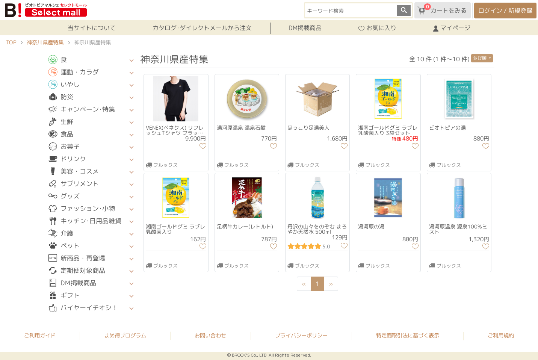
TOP (11, 42)
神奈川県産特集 (45, 42)
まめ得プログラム (125, 335)
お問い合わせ (210, 335)
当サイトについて (92, 28)
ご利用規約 (501, 335)
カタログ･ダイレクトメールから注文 (202, 28)
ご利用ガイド (40, 335)
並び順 (480, 58)
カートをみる (442, 9)
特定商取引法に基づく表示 (407, 335)
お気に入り (377, 28)
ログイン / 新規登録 (505, 10)
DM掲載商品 (305, 28)
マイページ (451, 28)
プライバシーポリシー (301, 335)
